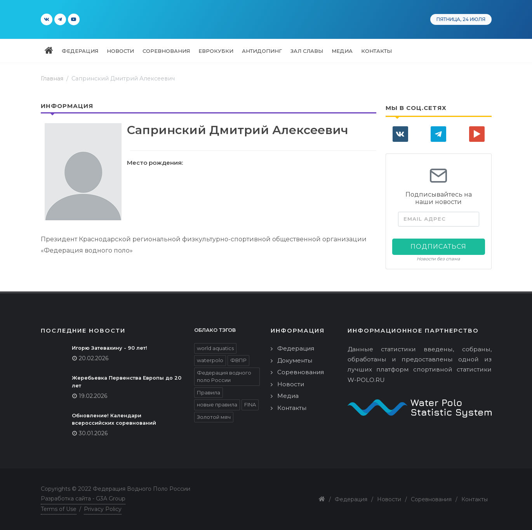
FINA (250, 404)
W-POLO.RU (366, 380)
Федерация (295, 348)
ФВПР (238, 360)
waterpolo (210, 360)
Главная (52, 78)
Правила (208, 392)
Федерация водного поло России (224, 377)
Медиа (288, 395)
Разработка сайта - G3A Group (83, 498)
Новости (290, 384)
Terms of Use (58, 509)
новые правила (217, 404)
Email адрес (424, 219)
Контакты (291, 407)
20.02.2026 (93, 358)
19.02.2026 (93, 395)
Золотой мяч (214, 417)
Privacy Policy (103, 509)
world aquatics (215, 348)
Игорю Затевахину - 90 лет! (109, 348)
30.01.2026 (93, 433)
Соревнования (300, 372)
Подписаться (438, 246)
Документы (294, 360)
